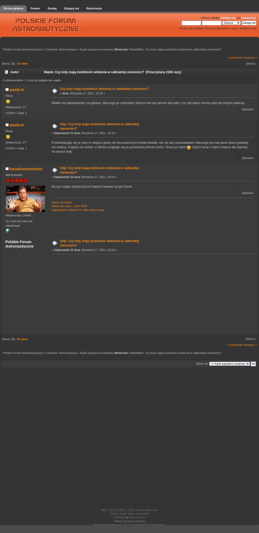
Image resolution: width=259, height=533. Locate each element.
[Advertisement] (100, 294)
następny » (250, 57)
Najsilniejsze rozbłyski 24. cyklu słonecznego (78, 210)
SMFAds (118, 517)
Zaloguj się (228, 17)
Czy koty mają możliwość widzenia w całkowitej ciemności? (104, 89)
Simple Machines (147, 510)
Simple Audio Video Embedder (129, 513)
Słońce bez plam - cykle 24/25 (69, 206)
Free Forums (137, 517)
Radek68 (135, 49)
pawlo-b (17, 90)
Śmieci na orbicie (62, 202)
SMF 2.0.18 (108, 510)
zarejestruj (248, 17)
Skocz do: (202, 363)
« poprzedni (235, 57)
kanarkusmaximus (26, 169)
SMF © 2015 (126, 510)
